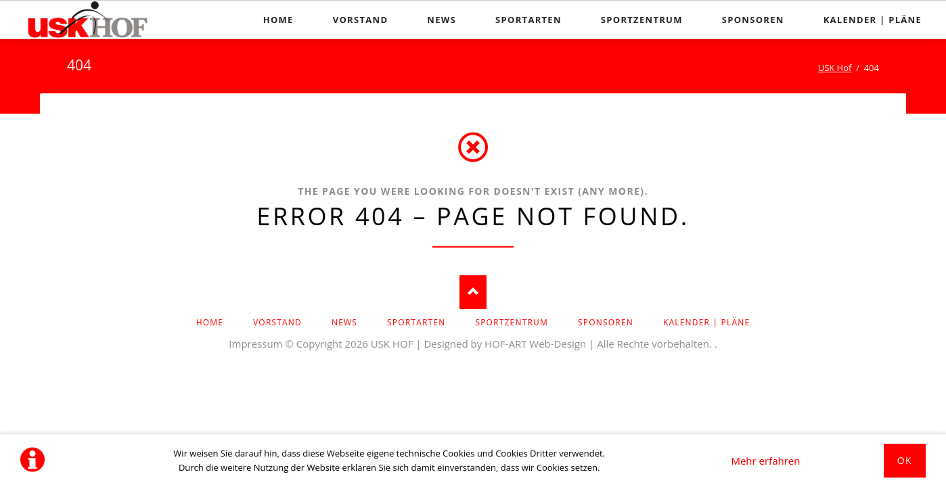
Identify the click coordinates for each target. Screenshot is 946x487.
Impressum (255, 343)
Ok (904, 460)
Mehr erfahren (765, 460)
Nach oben (473, 292)
